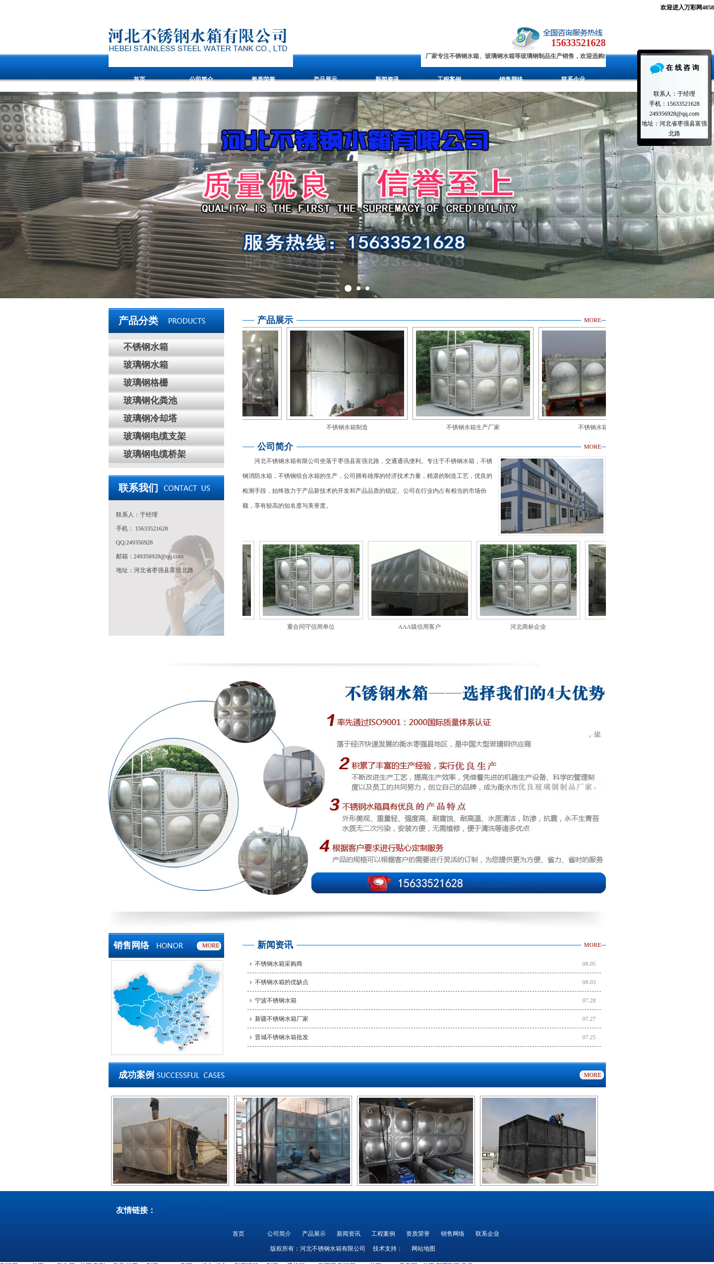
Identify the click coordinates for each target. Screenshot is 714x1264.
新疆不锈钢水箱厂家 (281, 1018)
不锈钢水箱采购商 (278, 963)
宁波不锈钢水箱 (276, 1000)
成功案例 (136, 1075)
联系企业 (573, 79)
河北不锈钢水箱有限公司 (332, 1248)
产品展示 (325, 79)
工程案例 (449, 79)
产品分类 (138, 320)
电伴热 (215, 1208)
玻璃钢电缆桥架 (154, 454)
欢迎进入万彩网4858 (687, 7)
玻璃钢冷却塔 (150, 418)
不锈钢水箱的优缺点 (281, 982)
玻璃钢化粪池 (150, 400)
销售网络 (511, 79)
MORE (592, 320)
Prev (13, 195)
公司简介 (201, 79)
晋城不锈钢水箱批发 (281, 1037)
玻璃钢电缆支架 (154, 436)
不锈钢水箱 (145, 347)
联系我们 (138, 487)
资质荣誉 (263, 79)
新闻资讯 (387, 79)
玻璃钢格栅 (145, 383)
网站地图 (423, 1248)
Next (701, 195)
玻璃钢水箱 (145, 365)
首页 (139, 79)
